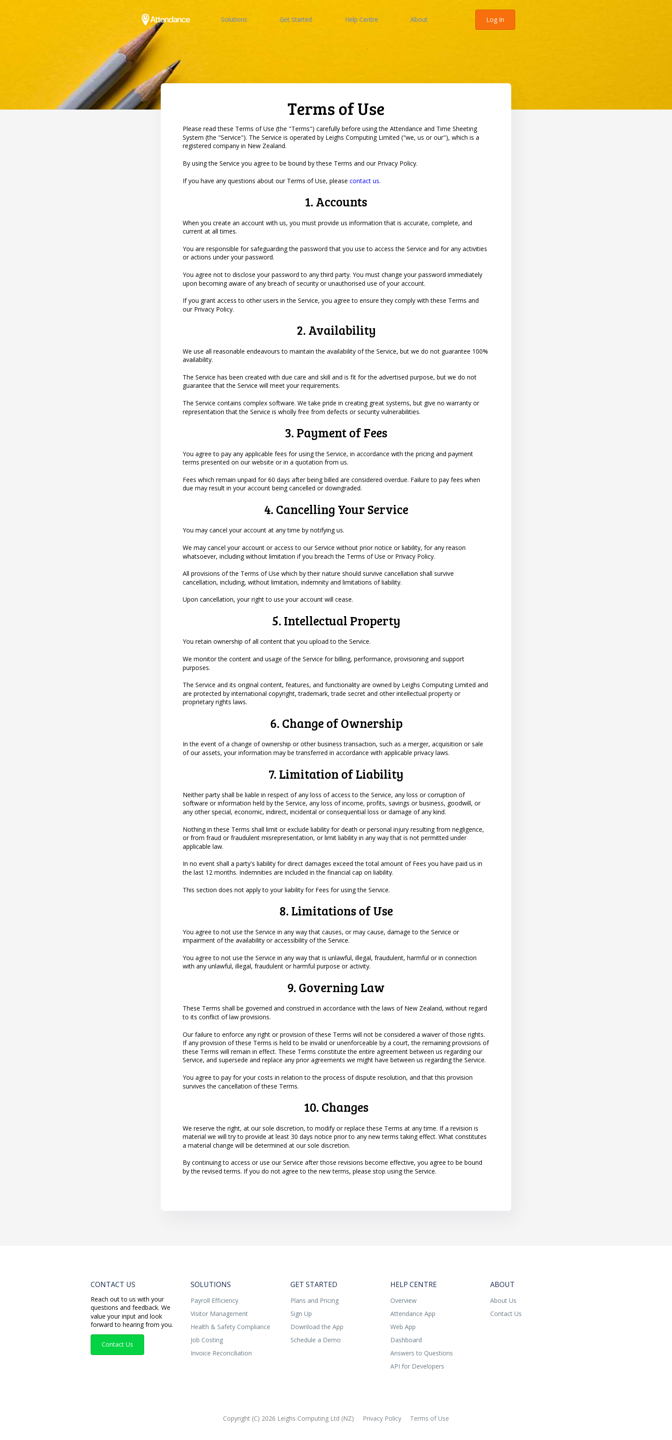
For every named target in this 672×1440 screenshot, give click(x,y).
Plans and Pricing (314, 1300)
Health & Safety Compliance (230, 1327)
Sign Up (301, 1313)
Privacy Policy (382, 1418)
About (419, 19)
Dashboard (406, 1340)
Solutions (234, 19)
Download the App (316, 1327)
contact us (364, 181)
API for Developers (417, 1366)
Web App (403, 1327)
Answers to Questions (421, 1353)
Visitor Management (219, 1313)
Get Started (295, 19)
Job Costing (207, 1340)
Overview (403, 1300)
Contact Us (113, 1284)
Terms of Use (429, 1418)
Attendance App (412, 1313)
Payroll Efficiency (214, 1300)
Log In (495, 19)
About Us (503, 1300)
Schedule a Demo (315, 1340)
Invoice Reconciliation (221, 1353)
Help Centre (361, 19)
